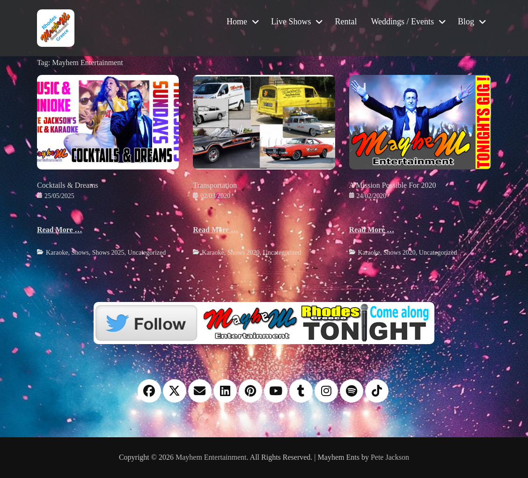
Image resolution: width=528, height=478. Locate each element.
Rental (346, 21)
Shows (79, 252)
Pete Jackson (390, 457)
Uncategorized (147, 252)
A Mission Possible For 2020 (392, 185)
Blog (466, 21)
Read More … (59, 230)
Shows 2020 (243, 252)
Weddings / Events (402, 21)
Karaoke (57, 252)
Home (237, 21)
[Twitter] (264, 322)
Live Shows (291, 21)
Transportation (215, 185)
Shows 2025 (108, 252)
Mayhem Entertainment (211, 457)
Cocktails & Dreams (67, 185)
